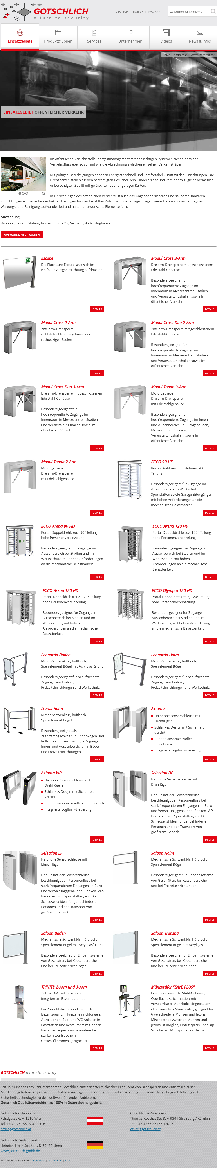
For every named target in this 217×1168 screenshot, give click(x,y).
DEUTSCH (122, 11)
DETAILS (97, 309)
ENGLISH (138, 11)
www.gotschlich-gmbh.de (20, 1150)
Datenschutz (55, 1160)
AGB (67, 1160)
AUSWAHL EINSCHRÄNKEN (22, 235)
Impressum (38, 1160)
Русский (154, 11)
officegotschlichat (16, 1129)
